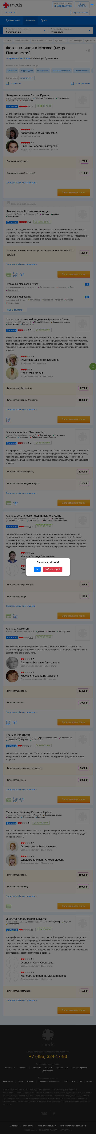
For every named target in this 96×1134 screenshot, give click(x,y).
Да (37, 569)
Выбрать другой (52, 569)
